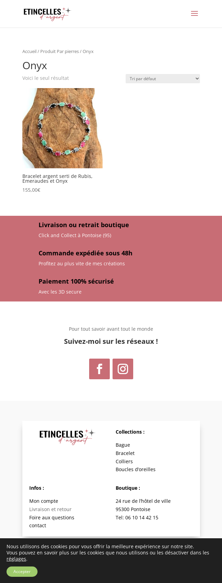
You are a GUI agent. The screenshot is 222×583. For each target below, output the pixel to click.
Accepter (22, 571)
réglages (16, 559)
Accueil (29, 51)
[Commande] (163, 78)
